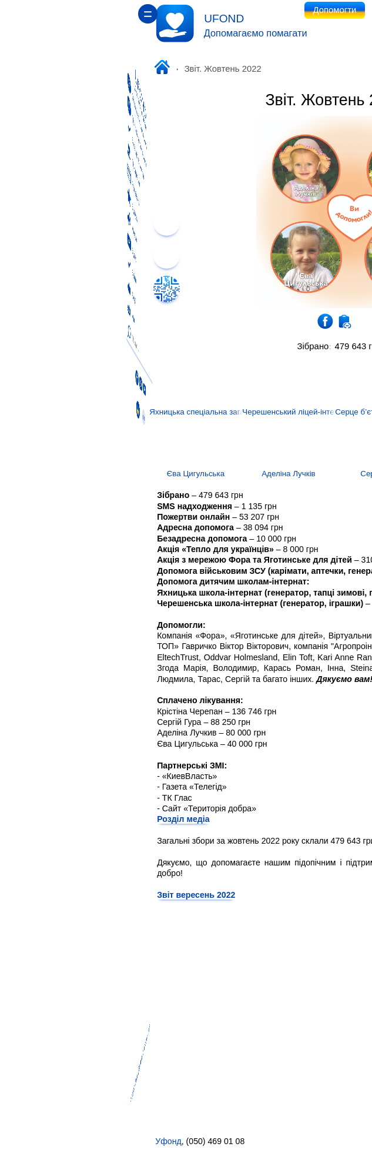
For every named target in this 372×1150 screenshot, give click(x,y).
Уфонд (19, 1141)
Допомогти (186, 10)
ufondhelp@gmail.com (324, 1141)
